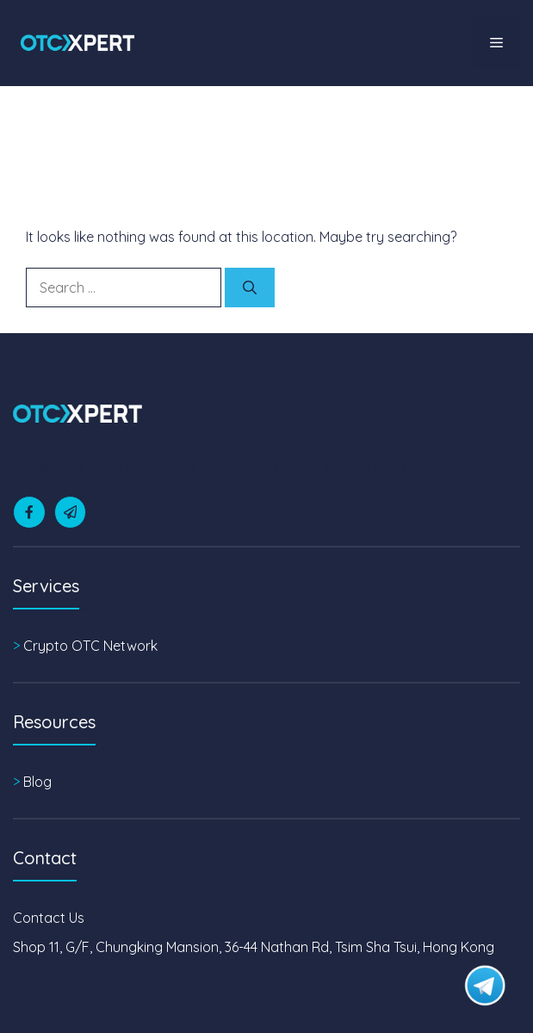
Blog (37, 781)
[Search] (250, 287)
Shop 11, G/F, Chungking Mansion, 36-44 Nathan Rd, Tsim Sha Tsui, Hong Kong (253, 947)
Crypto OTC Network (90, 645)
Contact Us (48, 917)
